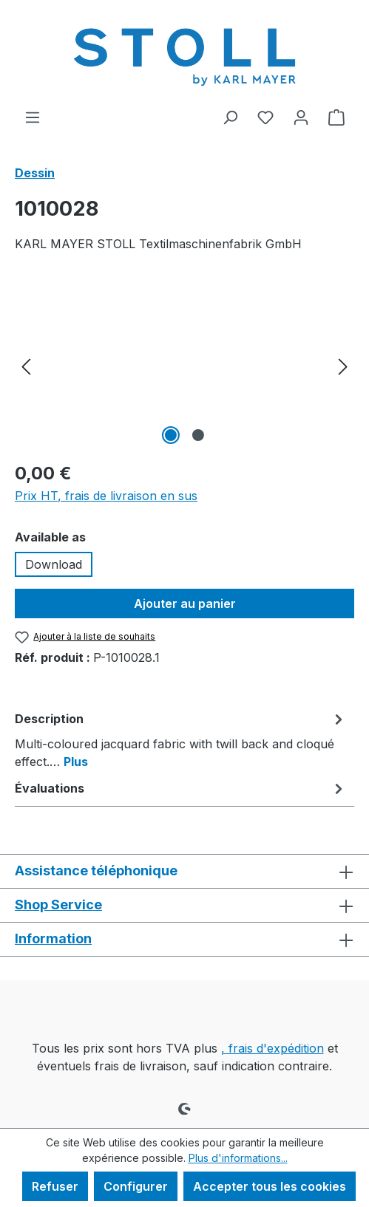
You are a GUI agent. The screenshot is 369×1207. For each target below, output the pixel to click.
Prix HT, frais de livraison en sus (106, 495)
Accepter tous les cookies (269, 1186)
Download (53, 564)
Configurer (136, 1186)
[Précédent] (26, 365)
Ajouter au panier (185, 603)
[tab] (181, 739)
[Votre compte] (301, 116)
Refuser (55, 1186)
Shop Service (58, 904)
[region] (184, 365)
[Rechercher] (230, 116)
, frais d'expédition (272, 1048)
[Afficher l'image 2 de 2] (198, 435)
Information (53, 938)
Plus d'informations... (238, 1158)
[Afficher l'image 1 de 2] (171, 435)
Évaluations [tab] (181, 788)
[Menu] (32, 116)
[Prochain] (343, 365)
